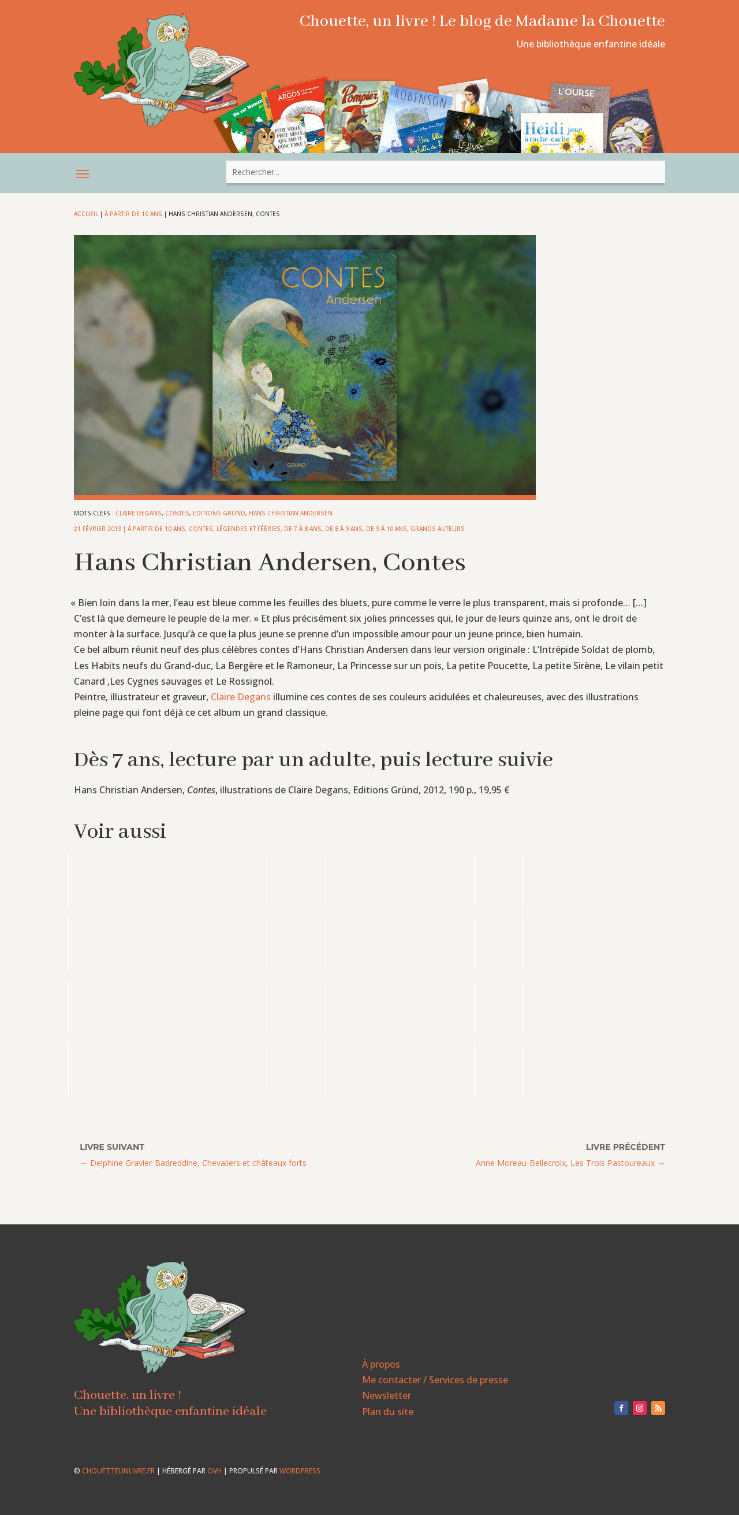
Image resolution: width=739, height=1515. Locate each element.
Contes (177, 513)
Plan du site (387, 1411)
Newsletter (386, 1395)
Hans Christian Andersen (291, 513)
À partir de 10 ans (133, 214)
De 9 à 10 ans (386, 529)
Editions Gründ (219, 513)
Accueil (86, 214)
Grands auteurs (437, 529)
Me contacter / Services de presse (435, 1379)
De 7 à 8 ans (303, 529)
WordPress (299, 1471)
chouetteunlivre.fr (118, 1471)
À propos (381, 1364)
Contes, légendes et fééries (235, 529)
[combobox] (445, 172)
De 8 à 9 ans (344, 529)
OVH (214, 1471)
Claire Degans (138, 513)
